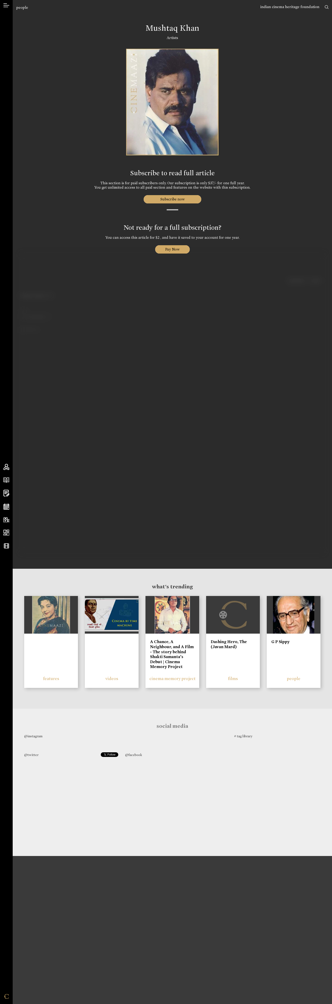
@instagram (33, 736)
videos (111, 678)
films (233, 678)
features (51, 678)
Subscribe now (172, 199)
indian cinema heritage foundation (289, 6)
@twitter (31, 755)
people (22, 7)
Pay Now (172, 249)
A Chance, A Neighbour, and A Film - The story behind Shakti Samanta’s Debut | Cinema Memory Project (172, 654)
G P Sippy (280, 641)
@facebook (133, 755)
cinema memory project (172, 678)
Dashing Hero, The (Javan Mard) (229, 644)
